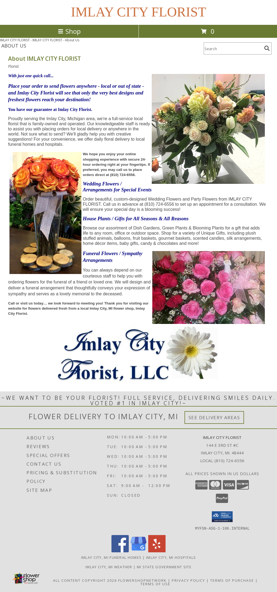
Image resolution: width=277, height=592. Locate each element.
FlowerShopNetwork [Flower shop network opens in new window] (142, 580)
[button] (222, 516)
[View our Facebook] (120, 550)
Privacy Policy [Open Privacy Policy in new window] (188, 580)
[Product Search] (233, 48)
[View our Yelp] (157, 550)
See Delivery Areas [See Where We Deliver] (214, 417)
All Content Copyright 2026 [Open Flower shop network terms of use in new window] (85, 580)
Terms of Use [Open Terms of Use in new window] (155, 583)
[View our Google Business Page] (138, 550)
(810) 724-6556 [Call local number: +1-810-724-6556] (229, 460)
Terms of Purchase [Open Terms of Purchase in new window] (232, 580)
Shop (69, 31)
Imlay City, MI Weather (108, 566)
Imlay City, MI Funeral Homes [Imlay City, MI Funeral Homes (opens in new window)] (111, 557)
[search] (267, 48)
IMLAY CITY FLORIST (138, 11)
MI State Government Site (164, 566)
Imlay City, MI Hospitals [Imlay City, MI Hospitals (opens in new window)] (171, 557)
